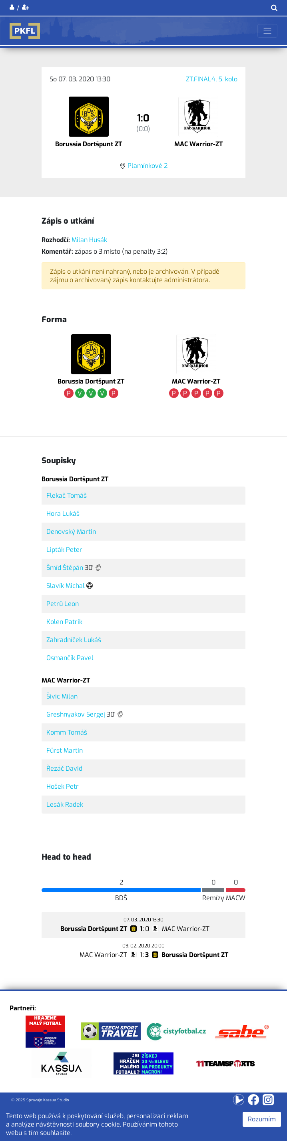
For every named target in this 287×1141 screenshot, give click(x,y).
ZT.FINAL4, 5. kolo (211, 79)
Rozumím (262, 1119)
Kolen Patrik (64, 622)
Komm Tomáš (66, 732)
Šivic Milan (62, 696)
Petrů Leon (62, 604)
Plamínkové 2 (147, 166)
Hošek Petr (62, 786)
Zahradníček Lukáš (73, 640)
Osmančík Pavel (70, 658)
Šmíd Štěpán (64, 567)
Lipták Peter (64, 549)
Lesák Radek (64, 804)
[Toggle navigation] (267, 31)
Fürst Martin (64, 750)
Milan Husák (89, 240)
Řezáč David (64, 768)
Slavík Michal (65, 586)
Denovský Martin (71, 531)
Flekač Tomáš (66, 495)
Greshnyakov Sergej (75, 714)
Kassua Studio (56, 1100)
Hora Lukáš (63, 513)
